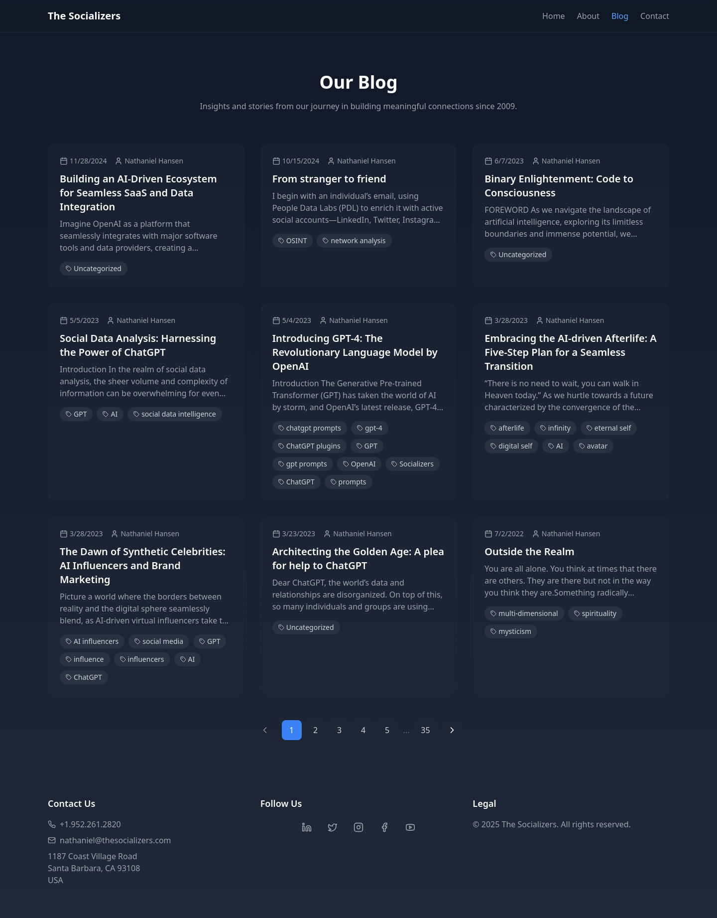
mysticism (510, 631)
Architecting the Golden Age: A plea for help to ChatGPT (358, 558)
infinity (555, 428)
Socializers (412, 463)
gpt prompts (302, 463)
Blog (619, 15)
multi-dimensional (524, 613)
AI (110, 414)
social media (158, 641)
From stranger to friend (329, 178)
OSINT (292, 240)
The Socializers (84, 15)
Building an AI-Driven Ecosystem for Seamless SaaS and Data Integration (138, 192)
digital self (511, 446)
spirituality (595, 613)
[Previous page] (265, 730)
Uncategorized (93, 268)
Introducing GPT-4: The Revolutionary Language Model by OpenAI (355, 352)
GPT (76, 414)
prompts (348, 481)
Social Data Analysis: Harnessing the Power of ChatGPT (138, 345)
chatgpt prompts (309, 428)
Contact (654, 15)
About (588, 15)
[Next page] (452, 730)
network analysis (354, 240)
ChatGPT (296, 481)
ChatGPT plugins (309, 446)
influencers (142, 659)
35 (425, 730)
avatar (593, 446)
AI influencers (92, 641)
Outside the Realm (529, 551)
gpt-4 (369, 428)
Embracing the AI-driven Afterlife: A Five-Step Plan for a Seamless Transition (570, 352)
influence (85, 659)
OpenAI (359, 463)
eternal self (609, 428)
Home (553, 15)
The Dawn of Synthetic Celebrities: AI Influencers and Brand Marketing (143, 565)
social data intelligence (174, 414)
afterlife (507, 428)
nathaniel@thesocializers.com (109, 840)
